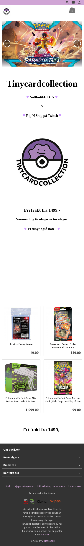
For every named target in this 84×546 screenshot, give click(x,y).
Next (80, 43)
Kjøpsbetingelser (24, 486)
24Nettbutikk (48, 540)
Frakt (8, 486)
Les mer (45, 534)
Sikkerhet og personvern (51, 486)
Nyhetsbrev (74, 486)
